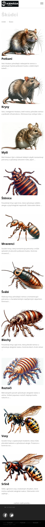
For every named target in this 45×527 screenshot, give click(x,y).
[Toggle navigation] (41, 3)
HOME (3, 22)
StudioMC (10, 523)
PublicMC (23, 523)
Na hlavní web (10, 507)
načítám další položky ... (22, 503)
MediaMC (35, 523)
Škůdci (11, 22)
